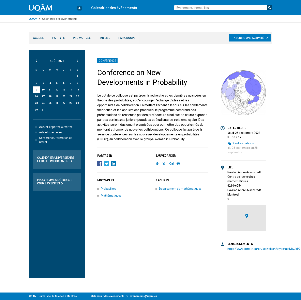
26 (57, 103)
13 (63, 89)
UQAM (33, 18)
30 (36, 109)
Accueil (38, 37)
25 (50, 103)
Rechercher (269, 7)
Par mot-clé (82, 37)
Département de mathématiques (180, 188)
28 (70, 103)
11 (50, 89)
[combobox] (223, 7)
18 (50, 96)
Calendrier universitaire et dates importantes (55, 159)
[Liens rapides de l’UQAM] (79, 8)
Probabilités (108, 188)
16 (36, 96)
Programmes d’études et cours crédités (55, 181)
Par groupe (126, 37)
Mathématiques (111, 195)
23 (36, 103)
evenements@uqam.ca (143, 296)
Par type (58, 37)
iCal (171, 163)
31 (43, 109)
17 (43, 96)
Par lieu (104, 37)
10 (43, 89)
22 (77, 96)
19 (57, 96)
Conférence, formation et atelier (52, 139)
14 (70, 89)
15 (77, 89)
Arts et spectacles (47, 132)
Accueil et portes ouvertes (53, 126)
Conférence (107, 60)
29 (77, 103)
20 (63, 96)
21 (70, 96)
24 (43, 103)
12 (57, 89)
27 (63, 103)
